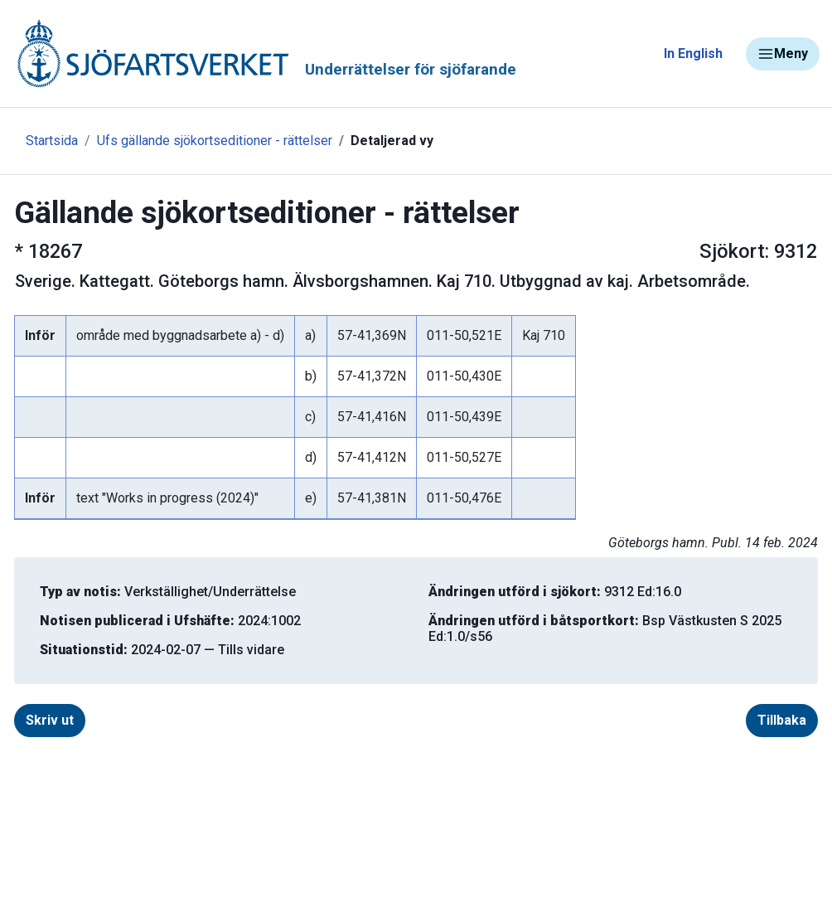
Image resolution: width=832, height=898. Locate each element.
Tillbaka (781, 720)
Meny (782, 54)
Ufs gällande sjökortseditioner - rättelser (214, 140)
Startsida (52, 140)
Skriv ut (50, 720)
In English (693, 53)
